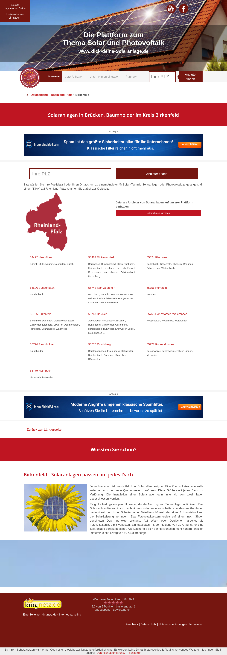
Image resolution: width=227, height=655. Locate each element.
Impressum (196, 624)
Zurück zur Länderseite (44, 429)
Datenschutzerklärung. (110, 652)
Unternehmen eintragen (104, 76)
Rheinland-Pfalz (61, 94)
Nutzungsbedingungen (173, 624)
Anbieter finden (191, 77)
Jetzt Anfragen (74, 76)
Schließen (135, 652)
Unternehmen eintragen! (158, 213)
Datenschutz (148, 624)
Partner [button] (131, 76)
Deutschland (37, 94)
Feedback (132, 624)
